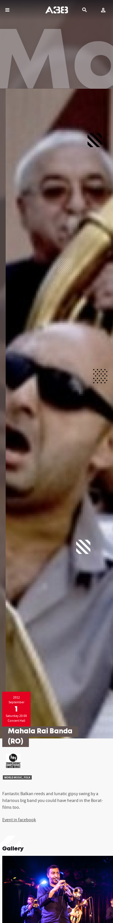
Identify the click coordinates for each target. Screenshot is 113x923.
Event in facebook (19, 819)
